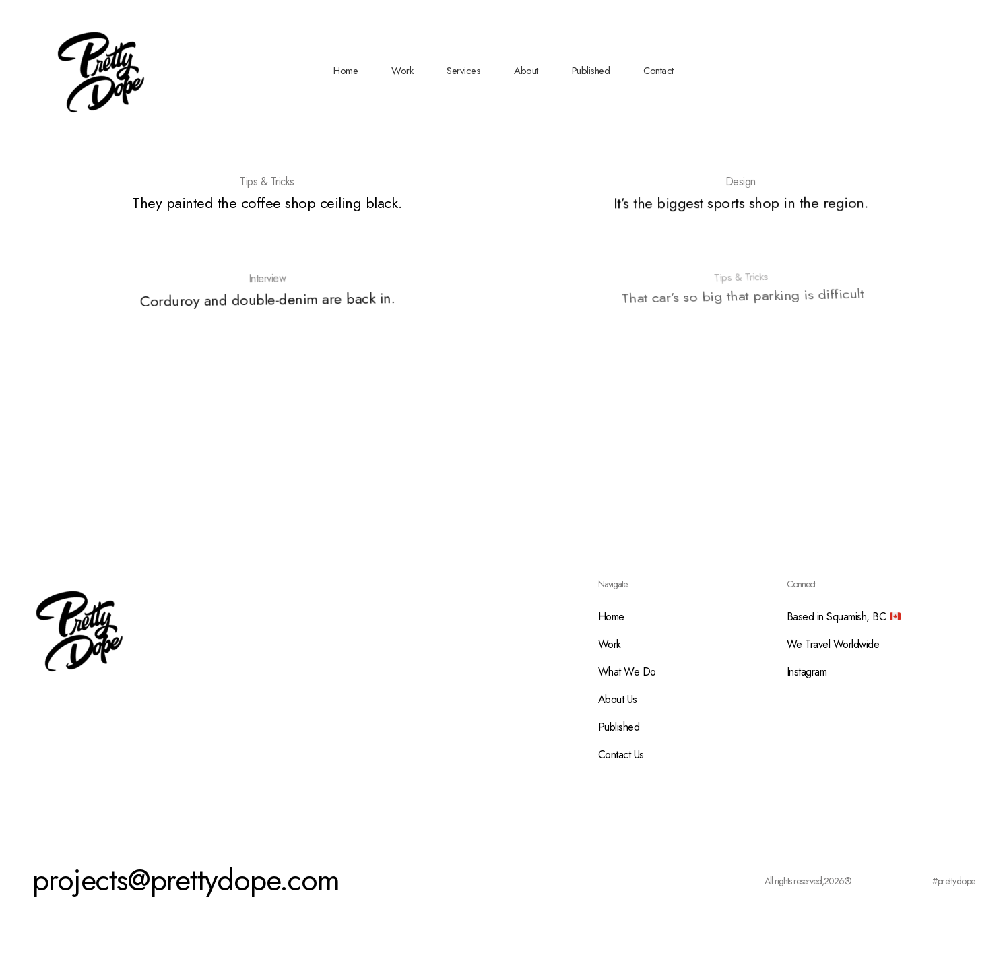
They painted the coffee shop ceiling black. (267, 203)
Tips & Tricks (267, 181)
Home (345, 70)
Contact (658, 70)
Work (402, 70)
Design (740, 181)
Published (591, 70)
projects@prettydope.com (185, 880)
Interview (268, 277)
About (526, 70)
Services (463, 70)
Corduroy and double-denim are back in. (268, 295)
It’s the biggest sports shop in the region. (741, 202)
